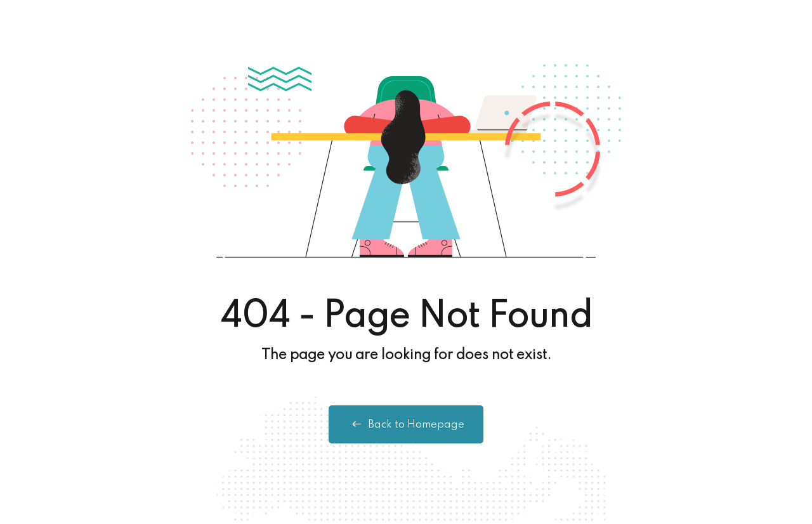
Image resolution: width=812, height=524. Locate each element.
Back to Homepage (406, 424)
